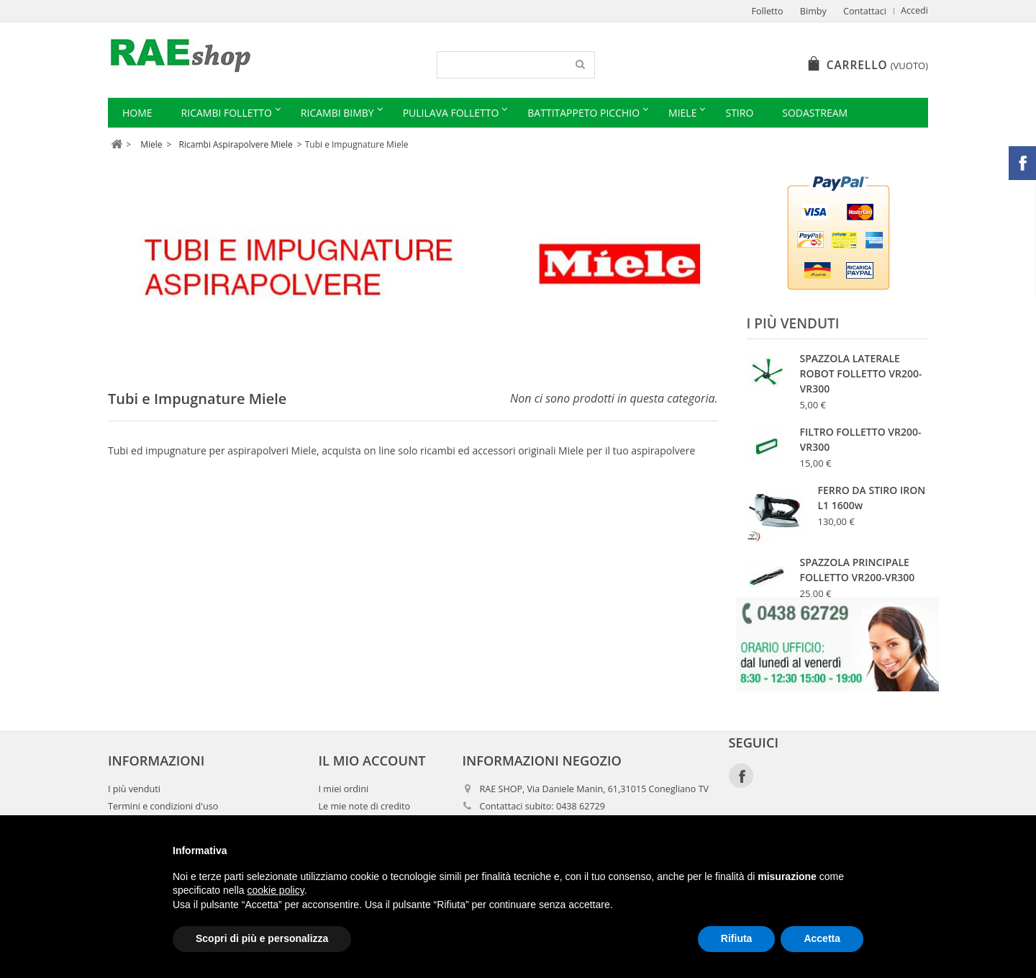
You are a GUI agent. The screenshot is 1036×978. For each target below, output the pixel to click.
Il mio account (372, 793)
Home (137, 113)
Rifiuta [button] (737, 938)
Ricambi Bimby (337, 113)
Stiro (739, 113)
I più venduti (793, 323)
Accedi (914, 10)
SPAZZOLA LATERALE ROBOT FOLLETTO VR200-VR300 (861, 373)
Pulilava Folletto (451, 113)
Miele (682, 113)
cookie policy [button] (275, 890)
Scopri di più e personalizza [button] (262, 938)
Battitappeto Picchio (583, 113)
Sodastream (815, 113)
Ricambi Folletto (226, 113)
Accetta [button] (822, 938)
